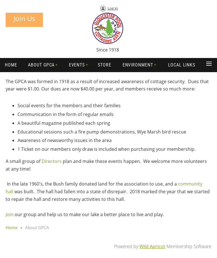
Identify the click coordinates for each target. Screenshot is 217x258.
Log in (113, 8)
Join (10, 214)
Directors (52, 161)
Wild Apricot (152, 246)
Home (12, 227)
